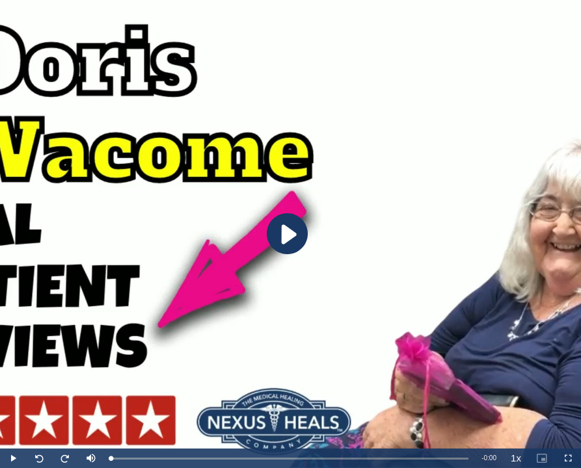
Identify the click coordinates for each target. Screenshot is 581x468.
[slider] (289, 459)
